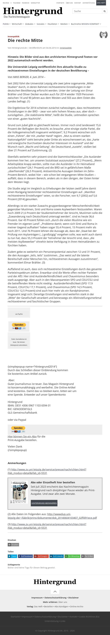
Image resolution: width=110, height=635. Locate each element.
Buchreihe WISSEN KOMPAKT (85, 24)
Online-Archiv (76, 606)
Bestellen (48, 606)
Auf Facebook (25, 556)
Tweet (12, 556)
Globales (29, 24)
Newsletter (35, 3)
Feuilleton (52, 24)
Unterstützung (88, 3)
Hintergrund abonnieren (44, 503)
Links (62, 621)
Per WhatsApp (72, 556)
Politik (6, 24)
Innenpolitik (65, 47)
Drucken (13, 544)
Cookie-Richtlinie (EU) (89, 616)
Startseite (60, 3)
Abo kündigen (61, 606)
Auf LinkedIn (56, 556)
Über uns (69, 3)
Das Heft (101, 3)
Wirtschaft (17, 24)
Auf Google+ (41, 556)
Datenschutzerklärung (55, 597)
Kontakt (77, 3)
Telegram (16, 3)
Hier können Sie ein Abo (22, 436)
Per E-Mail (87, 556)
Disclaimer (73, 597)
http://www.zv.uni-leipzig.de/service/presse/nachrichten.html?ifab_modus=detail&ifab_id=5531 (47, 471)
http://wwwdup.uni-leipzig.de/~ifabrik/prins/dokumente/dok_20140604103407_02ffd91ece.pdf (52, 515)
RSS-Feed (6, 3)
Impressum (37, 597)
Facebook (25, 3)
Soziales (40, 24)
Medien (64, 24)
